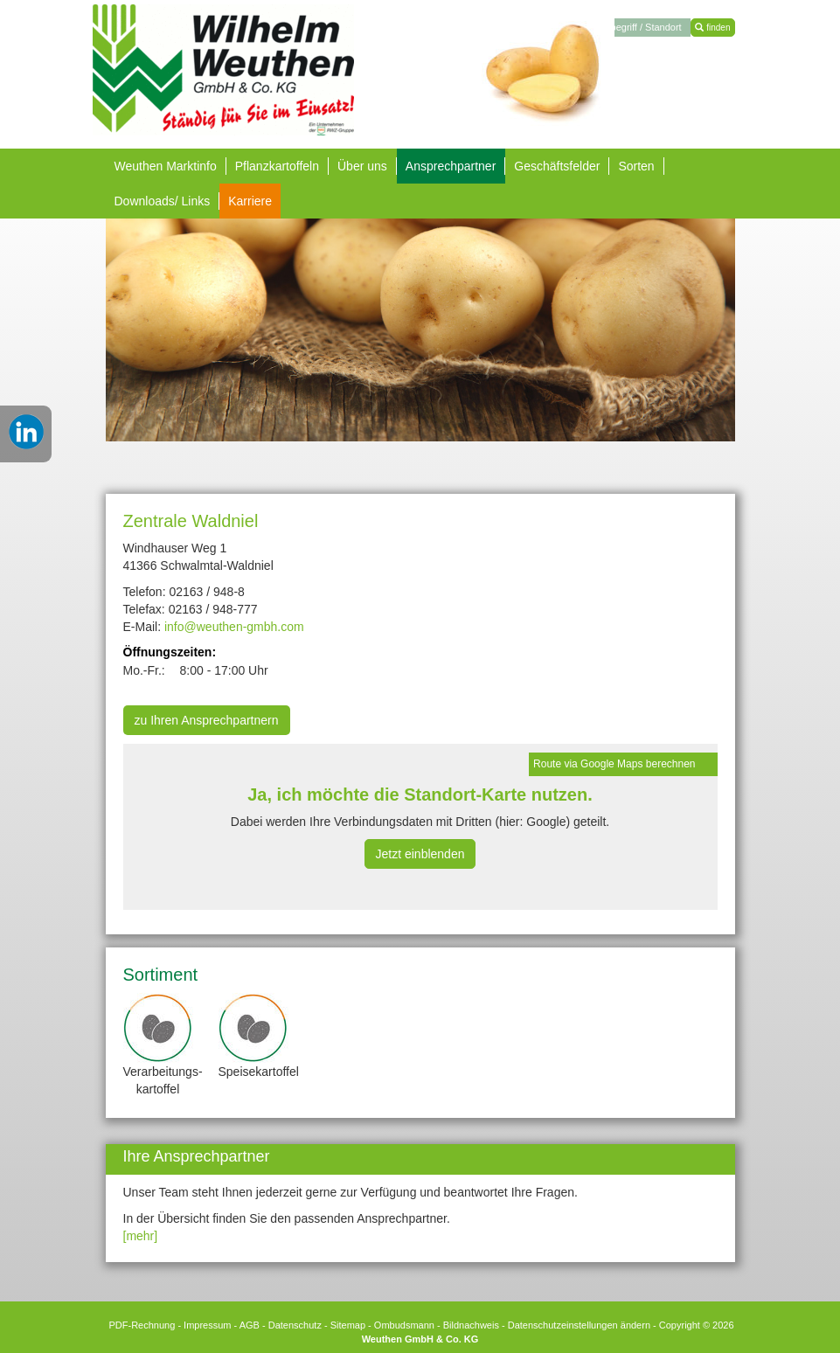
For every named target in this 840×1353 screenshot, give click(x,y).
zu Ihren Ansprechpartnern (207, 720)
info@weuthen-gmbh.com (234, 627)
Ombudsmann (404, 1325)
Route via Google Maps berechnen (614, 764)
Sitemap (347, 1325)
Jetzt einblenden (420, 854)
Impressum (207, 1325)
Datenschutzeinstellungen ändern (579, 1325)
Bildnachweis (471, 1325)
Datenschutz (295, 1325)
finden (712, 27)
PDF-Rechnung (141, 1325)
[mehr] (140, 1236)
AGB (250, 1325)
